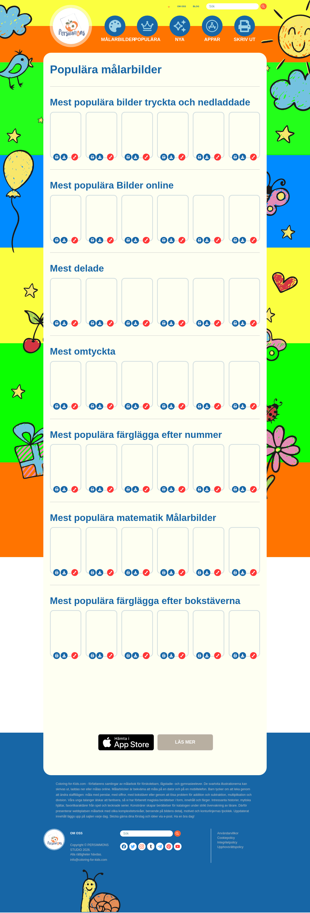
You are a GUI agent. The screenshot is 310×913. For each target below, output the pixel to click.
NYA (180, 39)
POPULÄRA (147, 39)
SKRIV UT (244, 39)
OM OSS (181, 6)
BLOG (196, 6)
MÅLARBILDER (115, 39)
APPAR (212, 39)
